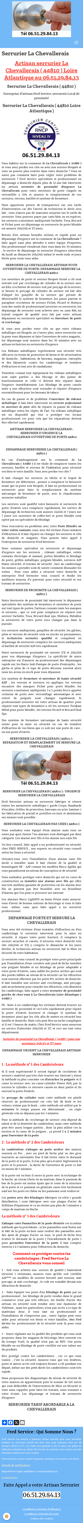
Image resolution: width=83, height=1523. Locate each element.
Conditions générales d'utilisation (41, 1509)
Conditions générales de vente (41, 1513)
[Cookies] (6, 1516)
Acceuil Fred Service (10, 1478)
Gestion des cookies (41, 1518)
